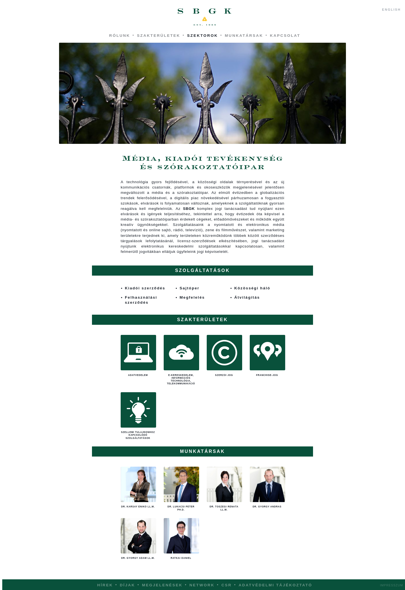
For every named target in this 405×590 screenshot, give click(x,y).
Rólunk (119, 35)
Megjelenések (162, 585)
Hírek (105, 585)
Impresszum (391, 585)
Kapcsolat (285, 35)
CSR (226, 585)
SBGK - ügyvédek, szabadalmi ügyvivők (205, 17)
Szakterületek (158, 35)
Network (202, 585)
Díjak (127, 585)
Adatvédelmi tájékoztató (275, 585)
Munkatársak (244, 35)
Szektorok (202, 35)
